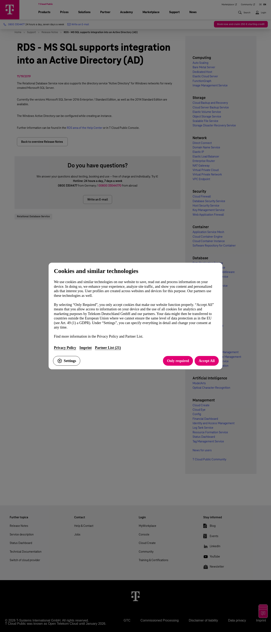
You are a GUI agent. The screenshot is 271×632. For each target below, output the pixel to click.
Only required (178, 361)
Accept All (207, 361)
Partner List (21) (108, 348)
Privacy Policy (65, 348)
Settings (66, 360)
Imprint (85, 348)
